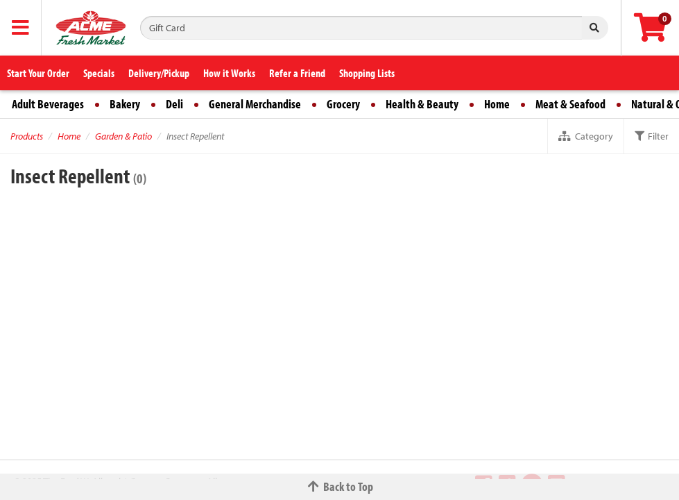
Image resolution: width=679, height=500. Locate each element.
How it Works (229, 73)
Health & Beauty (422, 104)
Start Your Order (38, 73)
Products (26, 136)
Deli (174, 104)
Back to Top (340, 486)
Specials (98, 73)
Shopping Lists (367, 73)
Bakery (125, 104)
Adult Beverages (48, 104)
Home (497, 104)
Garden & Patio (123, 136)
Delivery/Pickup (158, 73)
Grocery (343, 104)
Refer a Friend (297, 73)
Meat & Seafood (570, 104)
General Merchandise (255, 104)
